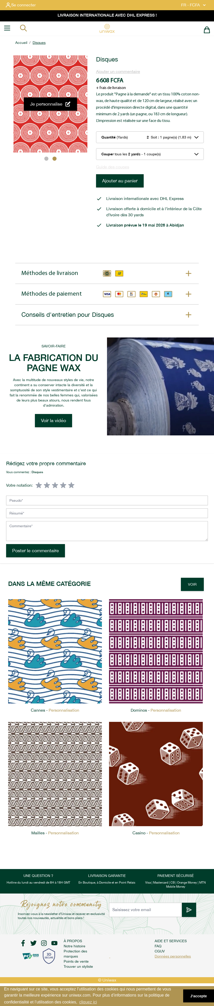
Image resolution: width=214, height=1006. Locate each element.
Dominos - (156, 710)
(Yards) (114, 137)
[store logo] (107, 28)
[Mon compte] (24, 5)
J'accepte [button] (198, 996)
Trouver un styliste (78, 966)
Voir (192, 584)
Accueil (21, 43)
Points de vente (76, 961)
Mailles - (55, 833)
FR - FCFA (194, 5)
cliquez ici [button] (88, 1002)
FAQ (158, 946)
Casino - (156, 833)
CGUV (160, 951)
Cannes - (55, 710)
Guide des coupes (112, 167)
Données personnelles (173, 956)
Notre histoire (74, 946)
